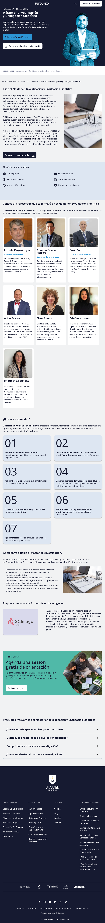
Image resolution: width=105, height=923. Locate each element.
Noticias (57, 808)
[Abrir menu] (5, 3)
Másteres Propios (11, 822)
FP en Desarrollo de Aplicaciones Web (88, 858)
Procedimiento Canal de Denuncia (52, 913)
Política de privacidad (63, 908)
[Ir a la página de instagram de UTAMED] (44, 902)
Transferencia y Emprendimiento (36, 828)
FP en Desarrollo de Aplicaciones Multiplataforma (88, 867)
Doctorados (8, 836)
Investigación (34, 822)
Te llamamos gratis (16, 688)
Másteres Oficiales (11, 813)
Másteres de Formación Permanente (23, 81)
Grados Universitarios (13, 808)
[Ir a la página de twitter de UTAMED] (60, 902)
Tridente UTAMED (11, 831)
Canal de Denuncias (82, 908)
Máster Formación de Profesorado (89, 851)
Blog (56, 813)
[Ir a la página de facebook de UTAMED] (39, 902)
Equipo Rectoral (35, 813)
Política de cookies (46, 908)
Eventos (57, 818)
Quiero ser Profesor (37, 818)
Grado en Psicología (88, 816)
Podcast (57, 822)
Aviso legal (32, 908)
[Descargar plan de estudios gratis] (22, 46)
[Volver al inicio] (42, 4)
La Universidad (35, 808)
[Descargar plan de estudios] (19, 155)
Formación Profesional (13, 827)
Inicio (4, 81)
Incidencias (20, 908)
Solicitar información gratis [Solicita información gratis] (17, 37)
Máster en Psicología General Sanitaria (89, 836)
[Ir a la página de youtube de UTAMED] (49, 902)
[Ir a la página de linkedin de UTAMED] (55, 902)
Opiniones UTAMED (37, 834)
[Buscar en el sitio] (68, 3)
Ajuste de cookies (47, 919)
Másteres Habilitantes (13, 818)
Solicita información (91, 3)
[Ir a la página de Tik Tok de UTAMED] (65, 902)
